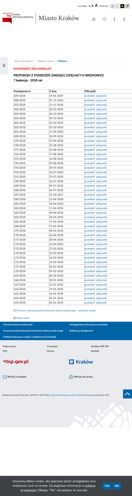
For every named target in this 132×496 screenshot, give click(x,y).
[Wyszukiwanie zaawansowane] (104, 19)
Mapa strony (9, 346)
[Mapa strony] (115, 20)
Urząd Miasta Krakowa (60, 395)
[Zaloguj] (124, 20)
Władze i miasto (45, 61)
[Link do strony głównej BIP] (44, 18)
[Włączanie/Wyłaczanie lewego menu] (4, 66)
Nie (117, 486)
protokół (90, 96)
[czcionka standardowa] (89, 6)
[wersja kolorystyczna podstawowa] (112, 6)
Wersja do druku (81, 377)
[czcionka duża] (97, 6)
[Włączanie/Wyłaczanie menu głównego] (93, 19)
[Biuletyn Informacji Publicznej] (33, 364)
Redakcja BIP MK (100, 346)
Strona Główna (25, 61)
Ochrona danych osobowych (18, 325)
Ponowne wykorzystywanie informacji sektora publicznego (33, 331)
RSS (5, 351)
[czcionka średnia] (92, 6)
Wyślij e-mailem (14, 377)
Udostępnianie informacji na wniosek (88, 325)
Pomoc (50, 351)
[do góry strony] (127, 393)
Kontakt (95, 351)
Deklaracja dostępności (81, 331)
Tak (107, 486)
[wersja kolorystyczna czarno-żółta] (122, 6)
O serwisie (52, 346)
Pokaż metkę (22, 318)
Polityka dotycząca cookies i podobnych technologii (29, 337)
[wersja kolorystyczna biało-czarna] (117, 6)
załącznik (101, 96)
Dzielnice (62, 61)
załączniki (101, 114)
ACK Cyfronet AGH (79, 395)
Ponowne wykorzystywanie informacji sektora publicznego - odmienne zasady (56, 311)
